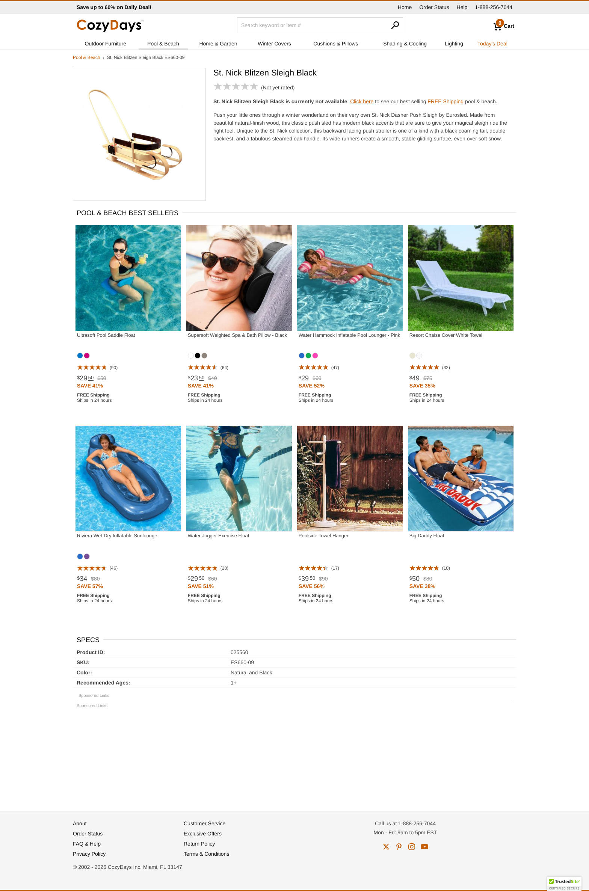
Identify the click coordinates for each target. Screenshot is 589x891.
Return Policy (199, 844)
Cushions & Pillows (335, 44)
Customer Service (204, 823)
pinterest (399, 847)
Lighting (454, 44)
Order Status (434, 7)
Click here (361, 101)
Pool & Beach (163, 44)
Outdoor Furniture (106, 44)
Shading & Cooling (405, 44)
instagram (412, 847)
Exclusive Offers (203, 834)
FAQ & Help (87, 844)
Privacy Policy (89, 854)
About (80, 823)
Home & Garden (218, 44)
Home (405, 7)
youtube (424, 847)
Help (462, 7)
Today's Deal (492, 44)
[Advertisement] (294, 756)
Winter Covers (274, 44)
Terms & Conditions (206, 854)
